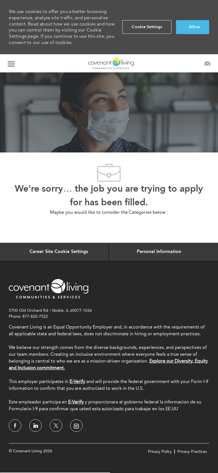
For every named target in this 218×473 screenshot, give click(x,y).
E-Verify (77, 381)
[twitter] (56, 425)
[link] (48, 288)
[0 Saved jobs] (206, 63)
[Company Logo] (111, 63)
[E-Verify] (76, 402)
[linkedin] (35, 425)
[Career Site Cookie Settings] (59, 251)
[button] (146, 27)
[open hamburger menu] (11, 63)
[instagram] (76, 425)
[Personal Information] (159, 251)
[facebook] (15, 425)
